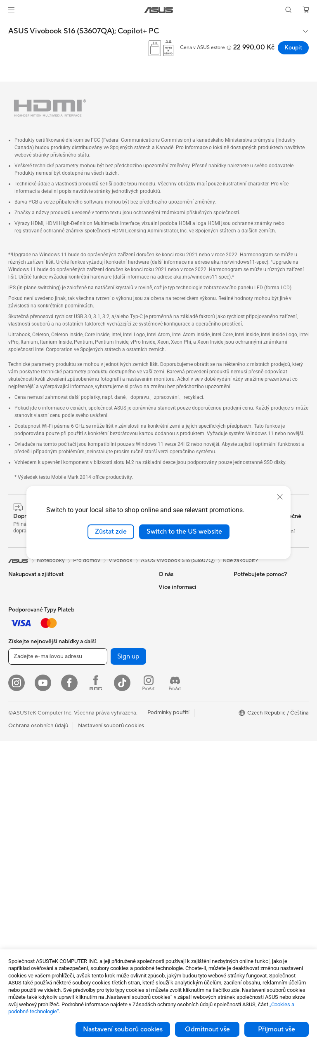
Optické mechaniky (105, 636)
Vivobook (120, 560)
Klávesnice (95, 792)
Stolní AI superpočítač (109, 754)
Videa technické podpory (189, 785)
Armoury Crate (252, 661)
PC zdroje (94, 611)
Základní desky (26, 879)
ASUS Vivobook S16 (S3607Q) (178, 560)
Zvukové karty (99, 624)
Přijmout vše (276, 1029)
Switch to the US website (184, 531)
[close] (280, 497)
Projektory (21, 748)
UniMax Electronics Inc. (187, 661)
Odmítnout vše (207, 1029)
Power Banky (98, 891)
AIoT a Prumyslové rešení (112, 742)
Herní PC (19, 786)
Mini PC (17, 810)
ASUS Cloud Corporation (189, 648)
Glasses (17, 847)
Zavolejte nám (175, 760)
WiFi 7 (89, 673)
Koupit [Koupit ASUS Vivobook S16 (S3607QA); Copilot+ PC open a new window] (293, 48)
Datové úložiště (101, 648)
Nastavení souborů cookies (123, 1029)
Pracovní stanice (28, 823)
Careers (168, 599)
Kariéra (167, 624)
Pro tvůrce (21, 674)
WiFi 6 (89, 686)
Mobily (16, 599)
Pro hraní (19, 699)
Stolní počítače (26, 773)
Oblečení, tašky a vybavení (114, 841)
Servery (91, 767)
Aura (239, 673)
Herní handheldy (28, 612)
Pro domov (21, 649)
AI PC (241, 612)
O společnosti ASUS (183, 586)
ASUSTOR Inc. (176, 636)
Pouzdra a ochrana (105, 854)
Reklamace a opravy (183, 735)
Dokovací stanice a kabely (113, 878)
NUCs (15, 798)
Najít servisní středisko (185, 711)
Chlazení (92, 599)
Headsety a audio (103, 816)
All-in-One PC (25, 761)
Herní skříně (96, 586)
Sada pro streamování (108, 829)
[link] (158, 10)
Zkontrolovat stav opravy (189, 698)
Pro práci (19, 661)
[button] (11, 10)
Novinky (168, 611)
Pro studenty (24, 686)
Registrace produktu (183, 723)
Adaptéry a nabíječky (107, 866)
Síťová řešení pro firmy (109, 729)
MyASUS (169, 797)
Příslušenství (23, 624)
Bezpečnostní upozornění (189, 772)
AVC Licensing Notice (260, 636)
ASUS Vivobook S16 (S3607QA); (83, 31)
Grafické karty (25, 891)
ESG (239, 586)
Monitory (19, 736)
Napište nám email (180, 748)
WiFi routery (97, 698)
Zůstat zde (111, 531)
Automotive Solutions (260, 624)
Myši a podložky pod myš (113, 804)
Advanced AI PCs (255, 686)
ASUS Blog (247, 649)
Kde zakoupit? (240, 560)
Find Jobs (170, 673)
